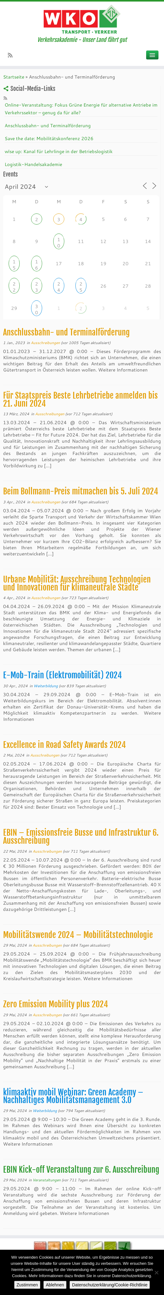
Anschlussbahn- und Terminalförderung (48, 125)
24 (58, 284)
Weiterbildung (46, 685)
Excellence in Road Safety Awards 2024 (64, 745)
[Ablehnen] (156, 1272)
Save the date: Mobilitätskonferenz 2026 (49, 138)
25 (80, 284)
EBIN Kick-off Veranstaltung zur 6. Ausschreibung (81, 1170)
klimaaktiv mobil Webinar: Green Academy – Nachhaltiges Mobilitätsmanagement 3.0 (73, 1096)
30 (36, 307)
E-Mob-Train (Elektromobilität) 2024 (62, 675)
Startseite (13, 77)
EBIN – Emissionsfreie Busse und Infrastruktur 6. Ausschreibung (80, 837)
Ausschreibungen (46, 342)
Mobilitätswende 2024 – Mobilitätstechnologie (78, 935)
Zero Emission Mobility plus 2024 (55, 1004)
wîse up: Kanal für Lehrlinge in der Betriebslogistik (59, 151)
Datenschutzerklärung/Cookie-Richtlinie (109, 1284)
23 (36, 284)
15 (14, 262)
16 (36, 262)
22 (14, 284)
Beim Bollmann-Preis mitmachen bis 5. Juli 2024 (80, 491)
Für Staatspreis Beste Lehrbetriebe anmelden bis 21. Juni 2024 (80, 399)
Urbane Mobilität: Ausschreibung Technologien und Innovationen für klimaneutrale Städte (77, 583)
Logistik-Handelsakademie (33, 164)
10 (58, 240)
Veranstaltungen (47, 1179)
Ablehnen (55, 1284)
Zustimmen (27, 1284)
